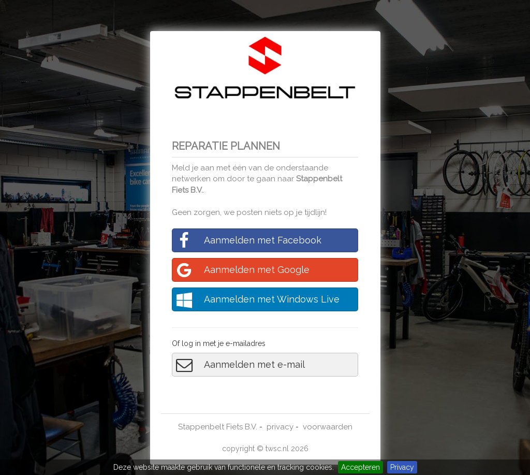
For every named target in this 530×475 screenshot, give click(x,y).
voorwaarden (327, 426)
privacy (280, 426)
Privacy (402, 467)
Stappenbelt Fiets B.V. (217, 426)
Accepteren (360, 467)
